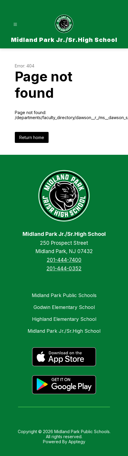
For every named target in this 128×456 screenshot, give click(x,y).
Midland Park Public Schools (64, 295)
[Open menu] (15, 24)
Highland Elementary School (64, 319)
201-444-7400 (64, 260)
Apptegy (76, 441)
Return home (31, 137)
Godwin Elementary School (64, 307)
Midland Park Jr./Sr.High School (64, 331)
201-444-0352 (64, 269)
